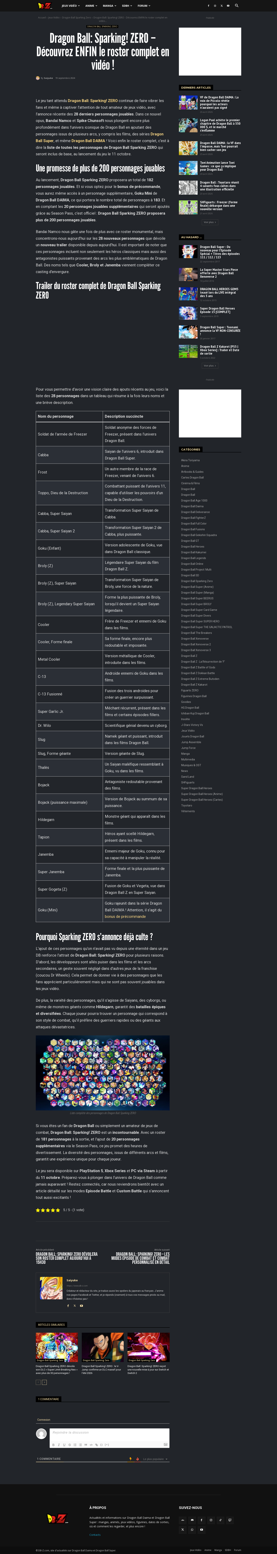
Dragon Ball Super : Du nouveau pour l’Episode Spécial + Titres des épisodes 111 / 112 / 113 (220, 252)
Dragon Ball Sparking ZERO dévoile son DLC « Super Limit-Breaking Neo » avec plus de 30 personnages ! (57, 1369)
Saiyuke (48, 78)
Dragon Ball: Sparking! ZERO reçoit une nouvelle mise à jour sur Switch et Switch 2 (148, 1369)
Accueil (42, 17)
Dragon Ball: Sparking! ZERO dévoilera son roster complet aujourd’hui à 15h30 (67, 1258)
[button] (236, 6)
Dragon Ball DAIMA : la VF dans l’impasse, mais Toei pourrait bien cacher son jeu (220, 146)
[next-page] (44, 1382)
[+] (107, 1444)
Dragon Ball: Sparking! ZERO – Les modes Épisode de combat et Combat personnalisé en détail (140, 1258)
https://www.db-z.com (77, 1286)
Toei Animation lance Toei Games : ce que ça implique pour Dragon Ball (218, 166)
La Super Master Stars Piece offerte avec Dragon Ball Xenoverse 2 (219, 273)
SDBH (127, 5)
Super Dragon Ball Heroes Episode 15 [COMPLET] (217, 310)
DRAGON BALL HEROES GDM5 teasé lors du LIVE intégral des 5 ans (219, 292)
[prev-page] (38, 1382)
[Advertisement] (210, 52)
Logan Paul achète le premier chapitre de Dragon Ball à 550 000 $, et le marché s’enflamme (220, 125)
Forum (144, 5)
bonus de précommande (125, 916)
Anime (91, 5)
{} (101, 1444)
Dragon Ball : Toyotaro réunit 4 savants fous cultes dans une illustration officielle (219, 185)
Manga (109, 5)
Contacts (95, 1535)
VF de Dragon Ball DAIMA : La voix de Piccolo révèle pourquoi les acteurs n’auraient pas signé (219, 102)
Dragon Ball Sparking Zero (76, 17)
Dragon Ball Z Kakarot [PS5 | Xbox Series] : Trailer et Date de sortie (219, 350)
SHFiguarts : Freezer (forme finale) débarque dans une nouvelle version (219, 205)
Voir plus (210, 222)
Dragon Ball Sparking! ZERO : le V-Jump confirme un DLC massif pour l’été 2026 (101, 1369)
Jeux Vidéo (71, 5)
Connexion (43, 1419)
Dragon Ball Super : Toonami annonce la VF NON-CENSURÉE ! (220, 330)
